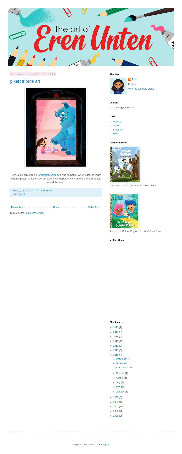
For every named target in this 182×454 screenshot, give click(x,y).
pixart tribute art (25, 81)
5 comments (46, 190)
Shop (115, 133)
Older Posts (94, 207)
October (120, 373)
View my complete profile (141, 88)
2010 (116, 355)
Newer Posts (17, 207)
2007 (116, 406)
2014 (116, 336)
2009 (116, 397)
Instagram (118, 129)
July (118, 382)
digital (22, 194)
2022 (116, 327)
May (118, 387)
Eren (24, 190)
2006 (116, 411)
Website (117, 121)
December (122, 359)
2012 (116, 345)
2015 (116, 332)
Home (56, 207)
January (120, 391)
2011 (116, 350)
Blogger (105, 444)
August (120, 378)
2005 (116, 415)
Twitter (116, 125)
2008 (116, 402)
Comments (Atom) (33, 213)
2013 (116, 341)
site (86, 178)
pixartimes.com (50, 174)
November (122, 363)
